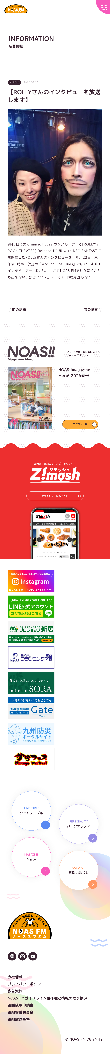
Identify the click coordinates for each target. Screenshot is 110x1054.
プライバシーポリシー (26, 984)
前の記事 (17, 309)
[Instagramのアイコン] (22, 958)
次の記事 (93, 309)
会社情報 (15, 977)
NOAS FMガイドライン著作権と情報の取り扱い (47, 998)
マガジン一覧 (80, 424)
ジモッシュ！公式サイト (61, 495)
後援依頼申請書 (20, 1005)
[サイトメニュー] (103, 7)
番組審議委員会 (20, 1012)
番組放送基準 (19, 1019)
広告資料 (15, 991)
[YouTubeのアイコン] (32, 958)
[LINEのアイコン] (12, 958)
